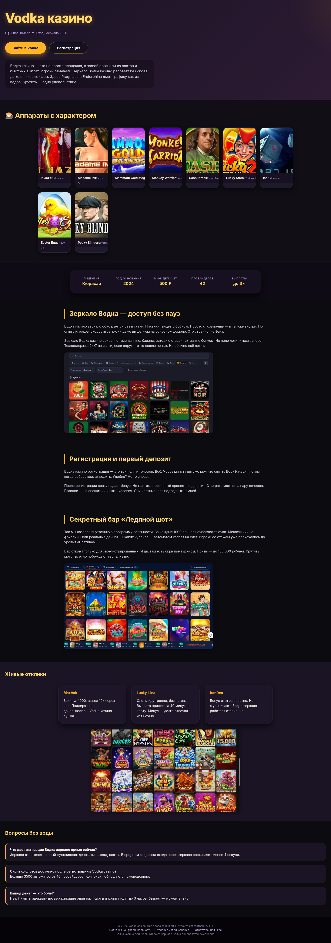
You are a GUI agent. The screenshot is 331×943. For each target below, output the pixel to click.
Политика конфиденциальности (130, 930)
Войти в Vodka (25, 48)
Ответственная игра (208, 930)
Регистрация (68, 48)
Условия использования (173, 930)
